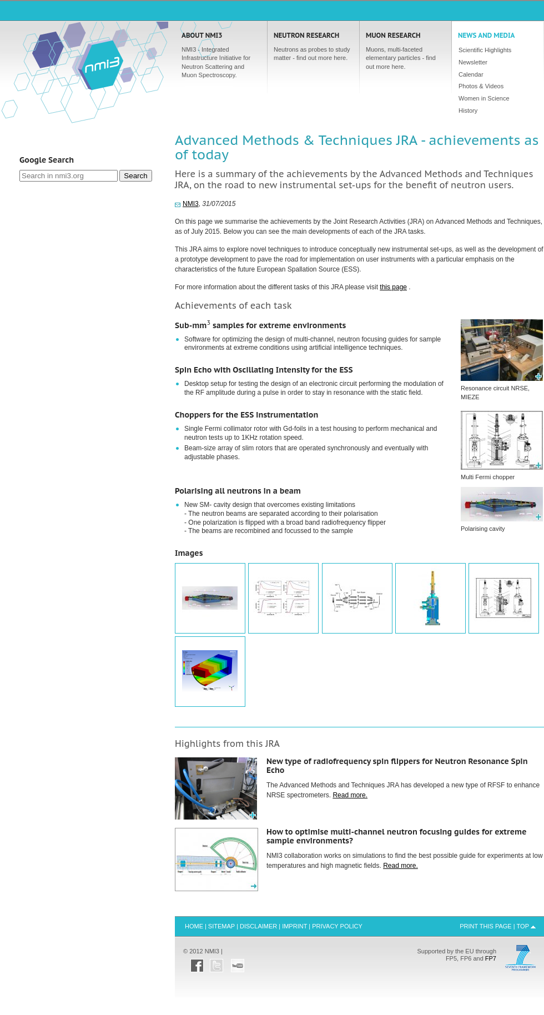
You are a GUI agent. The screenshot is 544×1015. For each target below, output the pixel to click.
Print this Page (486, 926)
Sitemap (221, 926)
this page (393, 287)
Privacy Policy (337, 926)
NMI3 (191, 204)
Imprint (294, 926)
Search (135, 176)
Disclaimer (258, 926)
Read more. (350, 795)
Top (523, 926)
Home (100, 64)
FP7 (490, 958)
